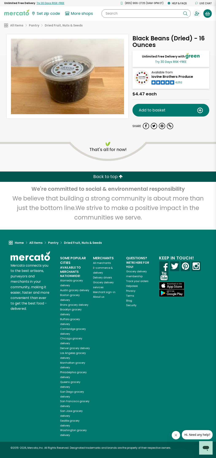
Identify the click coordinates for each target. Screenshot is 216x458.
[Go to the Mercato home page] (16, 12)
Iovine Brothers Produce (172, 76)
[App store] (171, 285)
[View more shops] (79, 13)
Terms (130, 296)
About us (98, 297)
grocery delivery (74, 290)
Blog (129, 300)
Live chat (203, 3)
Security (131, 305)
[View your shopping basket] (207, 13)
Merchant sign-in (104, 292)
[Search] (146, 13)
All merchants (102, 263)
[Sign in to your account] (197, 13)
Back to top (108, 177)
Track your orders (137, 281)
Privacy (130, 291)
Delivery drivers (102, 277)
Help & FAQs (177, 3)
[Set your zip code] (45, 13)
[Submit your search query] (185, 13)
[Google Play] (171, 293)
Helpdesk (132, 286)
